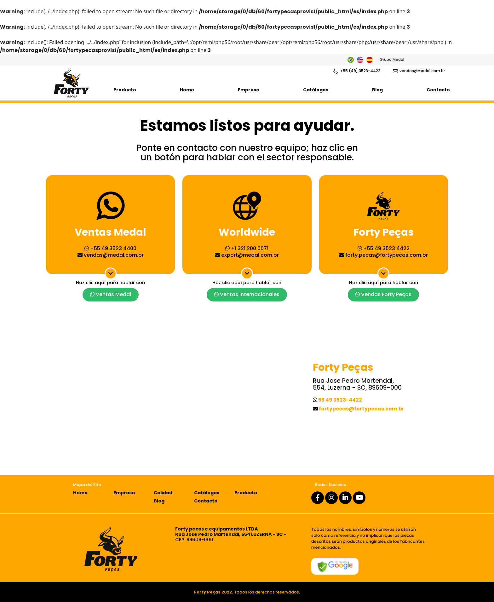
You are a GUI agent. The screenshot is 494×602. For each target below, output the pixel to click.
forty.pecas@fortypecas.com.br (383, 255)
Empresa (248, 90)
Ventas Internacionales (246, 294)
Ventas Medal (110, 294)
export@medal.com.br (247, 255)
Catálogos (315, 90)
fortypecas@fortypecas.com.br (358, 408)
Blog (377, 90)
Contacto (438, 90)
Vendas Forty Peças (383, 294)
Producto (124, 90)
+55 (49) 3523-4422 (356, 71)
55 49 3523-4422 (337, 400)
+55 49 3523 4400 (110, 248)
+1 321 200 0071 (246, 248)
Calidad (163, 493)
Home (187, 90)
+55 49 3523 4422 (384, 248)
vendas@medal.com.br (419, 71)
